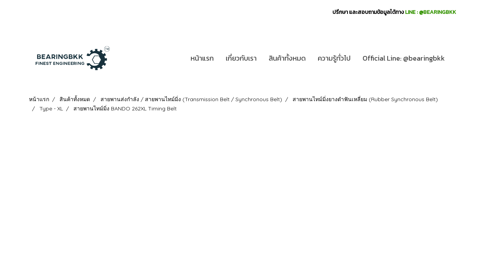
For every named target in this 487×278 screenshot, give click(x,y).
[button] (458, 58)
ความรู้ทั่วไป (334, 58)
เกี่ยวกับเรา (241, 58)
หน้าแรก (202, 58)
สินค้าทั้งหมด (287, 58)
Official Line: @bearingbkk (404, 58)
